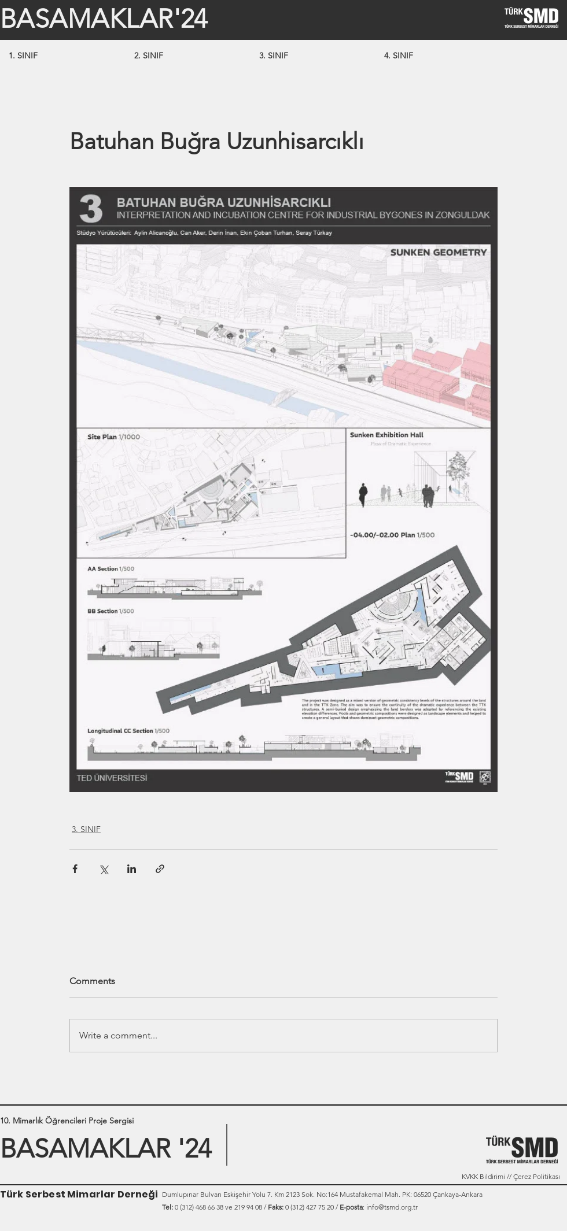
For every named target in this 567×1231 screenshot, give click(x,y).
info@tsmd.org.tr (392, 1207)
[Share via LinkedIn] (131, 868)
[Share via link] (159, 868)
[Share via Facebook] (74, 868)
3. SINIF (86, 829)
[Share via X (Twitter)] (103, 868)
